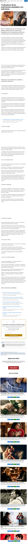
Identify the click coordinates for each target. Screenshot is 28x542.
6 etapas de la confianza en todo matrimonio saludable (11, 292)
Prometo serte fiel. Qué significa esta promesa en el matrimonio (13, 297)
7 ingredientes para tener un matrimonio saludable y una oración (13, 119)
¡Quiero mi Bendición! (13, 335)
